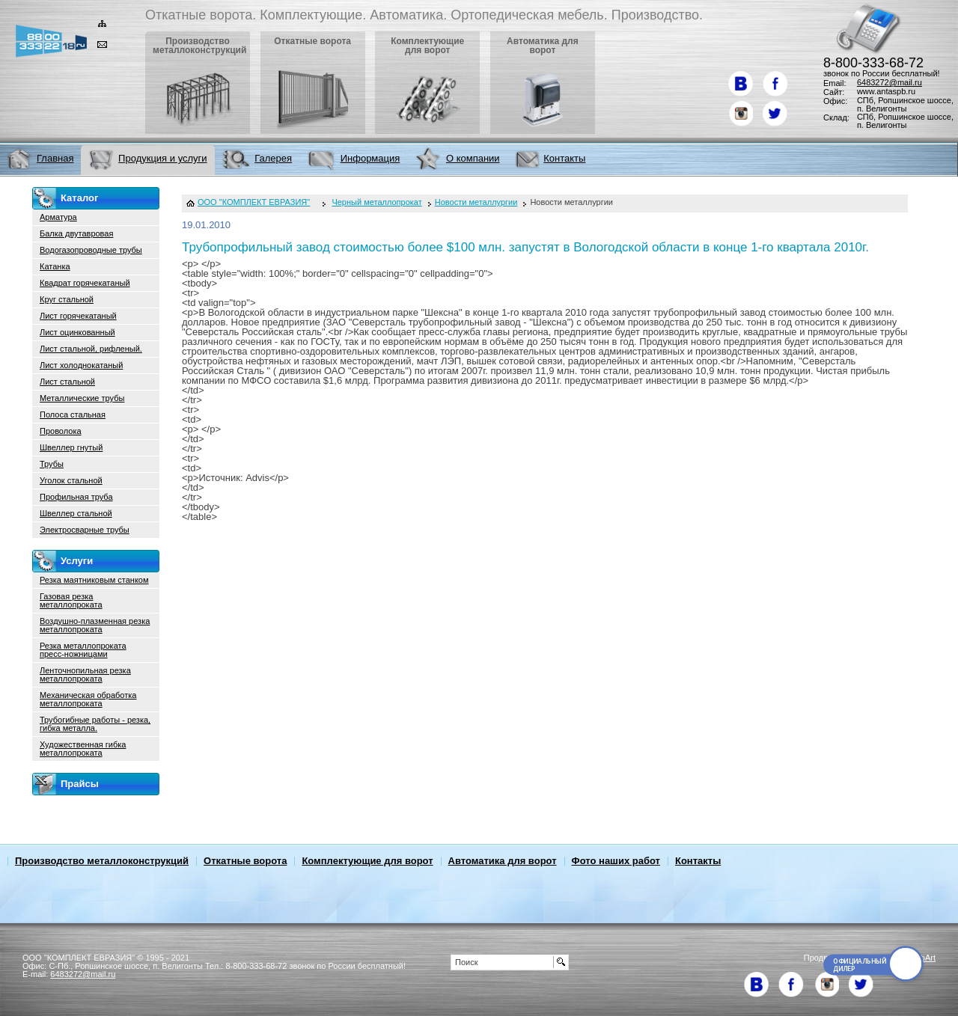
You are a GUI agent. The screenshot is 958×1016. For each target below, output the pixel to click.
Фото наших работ (616, 860)
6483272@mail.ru (889, 82)
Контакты (698, 860)
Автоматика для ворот (502, 860)
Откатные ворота (245, 860)
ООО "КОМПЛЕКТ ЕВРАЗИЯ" (254, 202)
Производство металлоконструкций (102, 860)
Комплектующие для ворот (367, 860)
